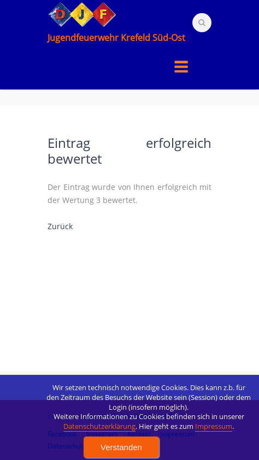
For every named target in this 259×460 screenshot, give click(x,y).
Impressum (213, 443)
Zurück (60, 226)
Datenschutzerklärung (99, 443)
